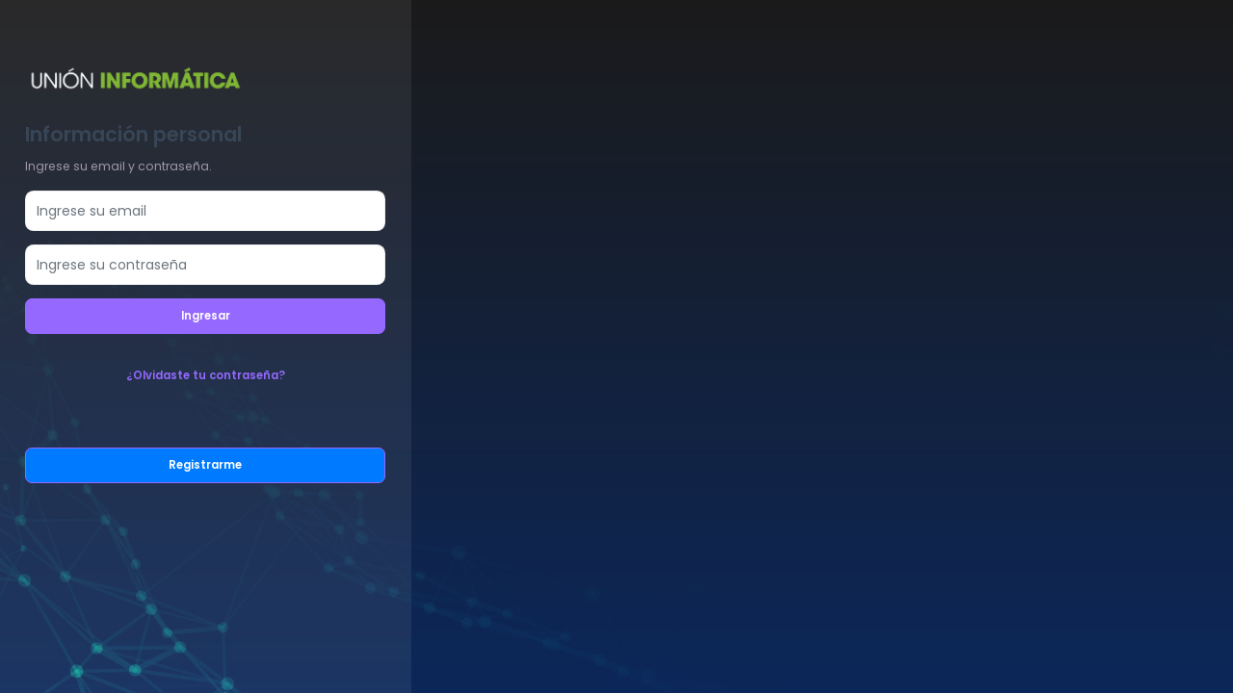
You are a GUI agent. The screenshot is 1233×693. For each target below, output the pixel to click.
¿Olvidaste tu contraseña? (205, 375)
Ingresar (205, 315)
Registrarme (205, 465)
